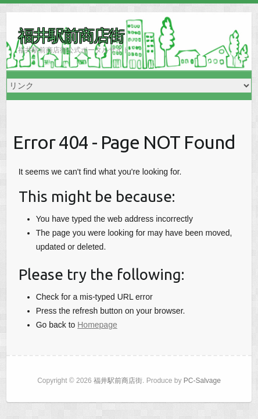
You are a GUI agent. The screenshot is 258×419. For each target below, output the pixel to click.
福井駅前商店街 (71, 35)
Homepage (97, 324)
